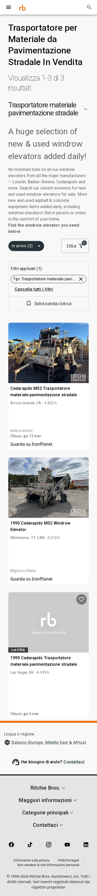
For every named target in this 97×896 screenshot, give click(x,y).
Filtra (75, 246)
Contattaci (73, 761)
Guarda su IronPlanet (31, 444)
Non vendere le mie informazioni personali (48, 865)
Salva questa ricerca (48, 303)
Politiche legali (68, 860)
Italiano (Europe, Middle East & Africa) (48, 742)
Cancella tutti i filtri (34, 289)
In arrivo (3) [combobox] (22, 245)
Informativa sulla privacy (32, 860)
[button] (48, 109)
